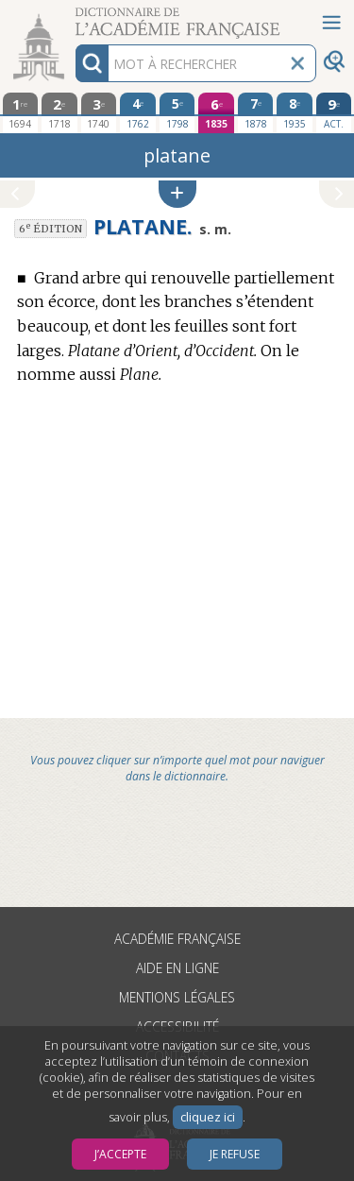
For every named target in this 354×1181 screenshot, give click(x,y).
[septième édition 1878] (256, 112)
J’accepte (120, 1154)
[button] (177, 194)
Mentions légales (177, 997)
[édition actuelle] (334, 113)
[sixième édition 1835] (216, 113)
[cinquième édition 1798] (177, 112)
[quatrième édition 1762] (138, 112)
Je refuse (235, 1154)
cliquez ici (207, 1117)
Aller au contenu (73, 16)
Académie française (177, 939)
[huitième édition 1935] (294, 112)
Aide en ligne (177, 968)
